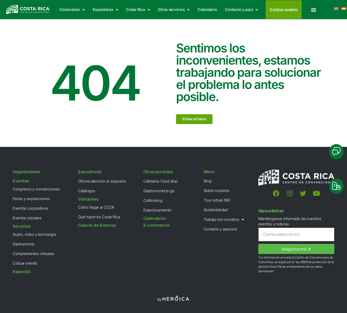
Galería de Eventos (97, 225)
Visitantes (88, 199)
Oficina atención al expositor (102, 181)
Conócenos (72, 9)
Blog (207, 181)
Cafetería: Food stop (160, 181)
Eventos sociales (27, 218)
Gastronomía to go (158, 190)
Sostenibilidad (216, 209)
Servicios (22, 226)
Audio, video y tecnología (34, 234)
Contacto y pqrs (241, 9)
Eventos (21, 181)
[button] (314, 10)
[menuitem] (343, 8)
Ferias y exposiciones (31, 198)
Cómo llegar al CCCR (96, 207)
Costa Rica (138, 9)
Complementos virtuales (33, 253)
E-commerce (156, 225)
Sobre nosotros (216, 190)
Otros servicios (173, 9)
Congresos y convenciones (36, 189)
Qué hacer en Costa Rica (99, 216)
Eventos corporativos (30, 208)
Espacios (21, 271)
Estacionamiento (157, 210)
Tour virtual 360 (217, 200)
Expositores (105, 9)
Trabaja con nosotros (224, 219)
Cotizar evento (25, 263)
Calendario (207, 9)
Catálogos (86, 190)
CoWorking (152, 200)
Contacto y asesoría (220, 229)
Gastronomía (23, 244)
